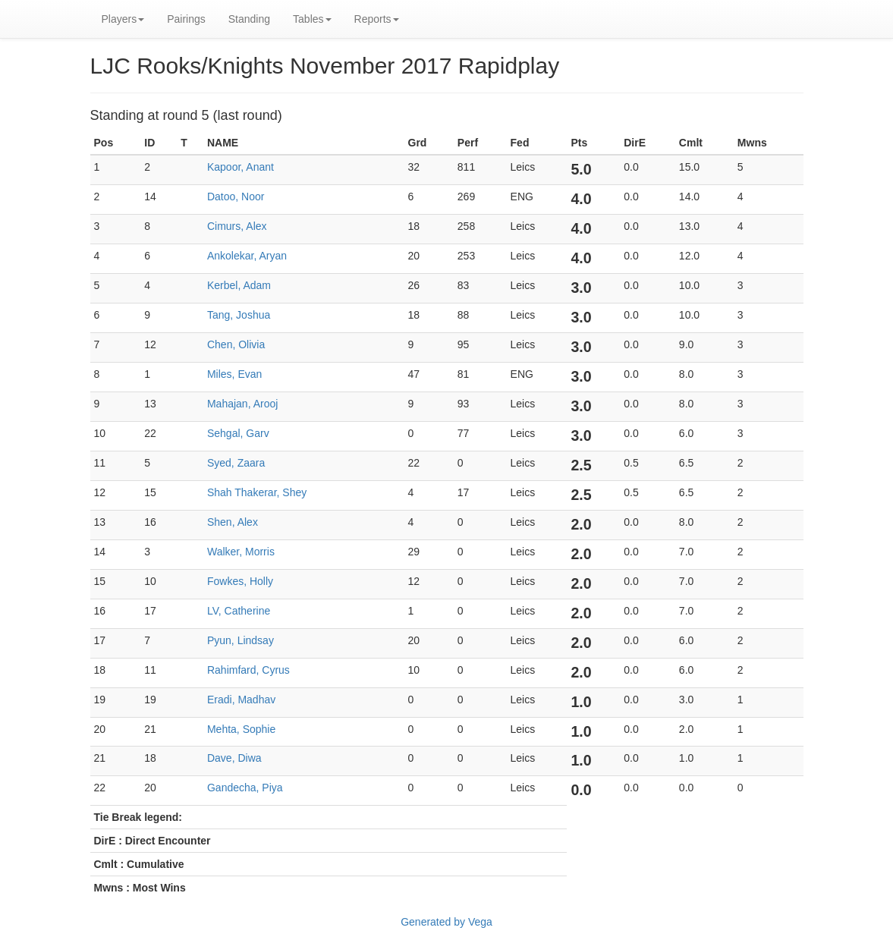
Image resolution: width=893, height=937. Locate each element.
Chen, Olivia (236, 344)
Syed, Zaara (236, 463)
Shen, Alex (232, 522)
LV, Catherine (238, 611)
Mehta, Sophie (241, 729)
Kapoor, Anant (240, 167)
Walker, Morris (241, 552)
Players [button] (123, 19)
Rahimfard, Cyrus (248, 670)
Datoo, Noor (235, 196)
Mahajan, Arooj (242, 404)
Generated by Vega (446, 922)
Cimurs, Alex (237, 226)
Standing (249, 19)
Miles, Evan (234, 374)
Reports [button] (376, 19)
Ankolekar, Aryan (247, 256)
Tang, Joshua (238, 315)
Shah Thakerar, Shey (257, 492)
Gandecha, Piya (245, 787)
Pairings (186, 19)
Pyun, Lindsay (240, 640)
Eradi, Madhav (241, 699)
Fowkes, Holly (240, 581)
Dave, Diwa (234, 758)
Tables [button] (312, 19)
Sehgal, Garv (238, 433)
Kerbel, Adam (239, 285)
